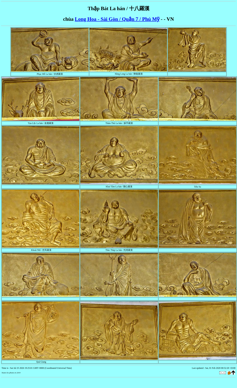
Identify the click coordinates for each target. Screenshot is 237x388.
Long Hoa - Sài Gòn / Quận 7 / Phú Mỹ (117, 19)
